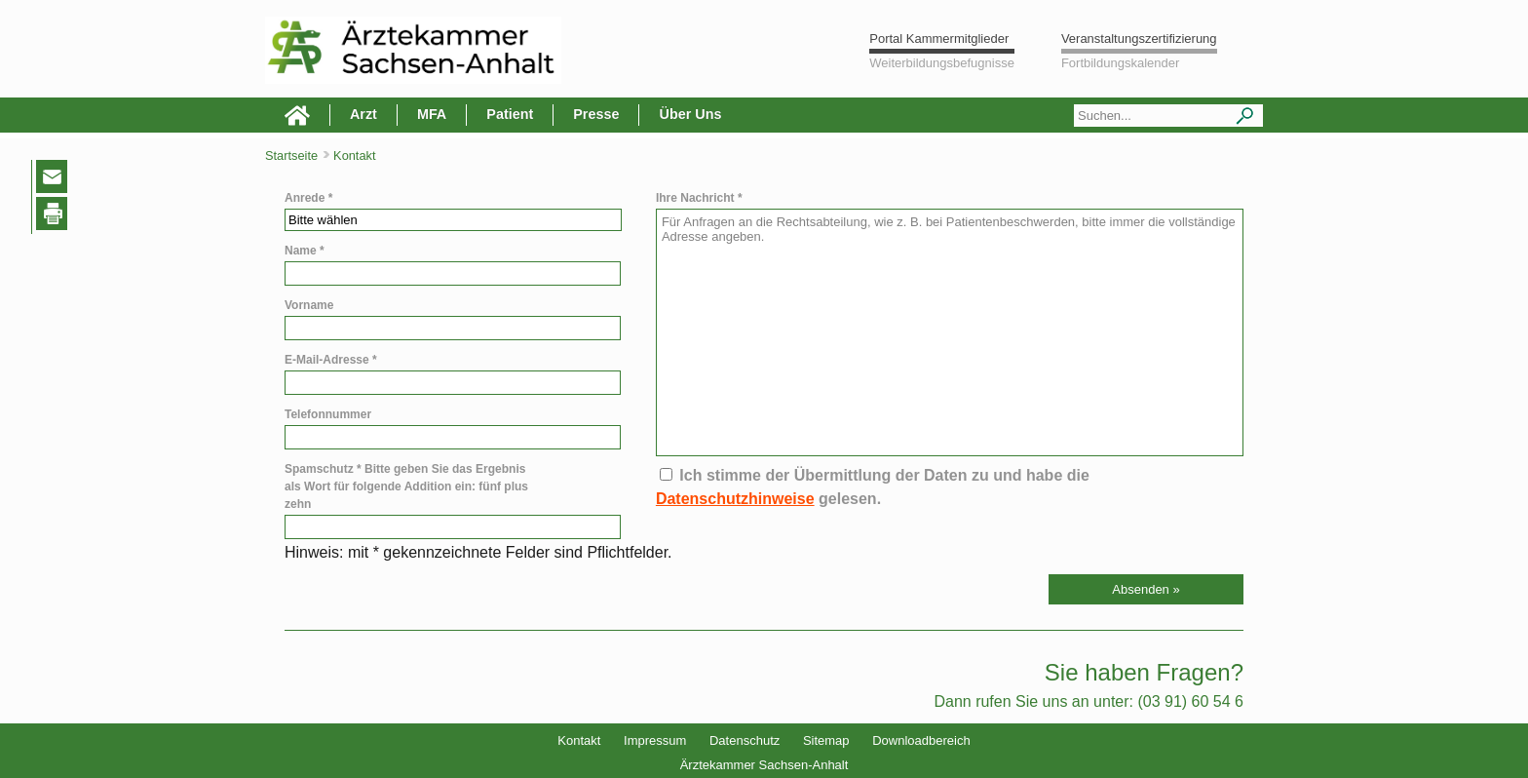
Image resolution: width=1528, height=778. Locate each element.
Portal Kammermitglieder (939, 38)
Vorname (309, 305)
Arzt (363, 114)
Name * (305, 250)
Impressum (655, 740)
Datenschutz (744, 740)
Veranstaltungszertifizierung (1139, 38)
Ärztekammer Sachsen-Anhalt (764, 765)
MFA (431, 114)
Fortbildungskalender (1120, 63)
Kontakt (578, 740)
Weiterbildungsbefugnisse (941, 63)
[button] (1146, 589)
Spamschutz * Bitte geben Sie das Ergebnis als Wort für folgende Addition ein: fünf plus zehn (406, 486)
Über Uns (690, 114)
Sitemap (826, 740)
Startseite (291, 155)
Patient (509, 114)
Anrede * (308, 198)
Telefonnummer (328, 414)
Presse (596, 114)
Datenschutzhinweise (735, 498)
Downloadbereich (921, 740)
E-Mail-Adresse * (331, 360)
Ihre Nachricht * (699, 198)
